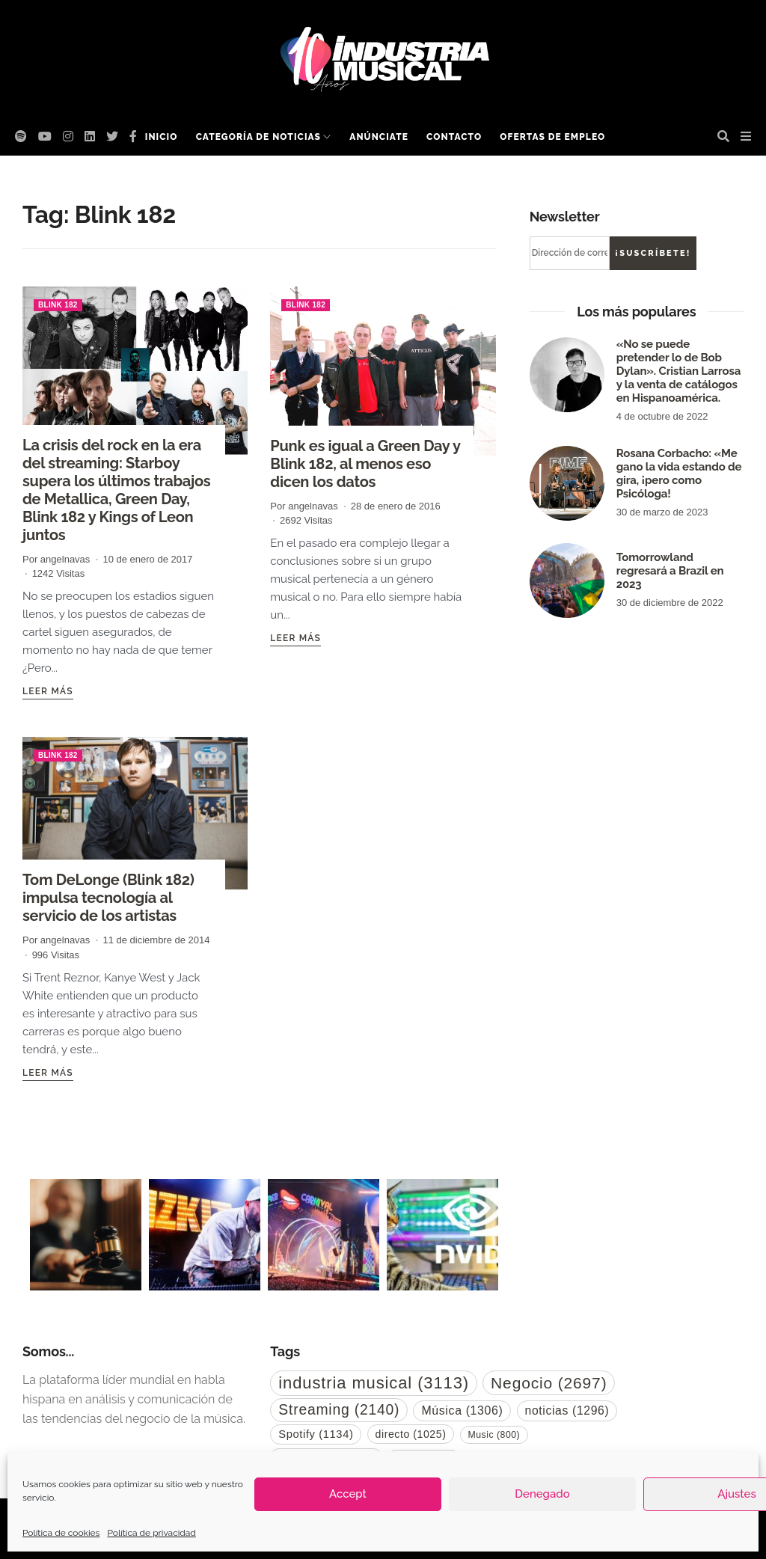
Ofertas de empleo (552, 137)
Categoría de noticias (258, 137)
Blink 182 (58, 305)
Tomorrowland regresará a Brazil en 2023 (670, 571)
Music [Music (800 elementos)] (494, 1435)
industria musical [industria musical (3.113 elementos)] (373, 1382)
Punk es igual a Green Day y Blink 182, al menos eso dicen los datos (365, 464)
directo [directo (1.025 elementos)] (411, 1434)
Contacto (454, 137)
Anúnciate (378, 137)
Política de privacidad (151, 1533)
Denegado (542, 1494)
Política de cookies (60, 1533)
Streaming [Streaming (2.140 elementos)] (338, 1409)
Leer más (47, 691)
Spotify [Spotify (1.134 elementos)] (315, 1434)
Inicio (161, 137)
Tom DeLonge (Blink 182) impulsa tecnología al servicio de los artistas (108, 898)
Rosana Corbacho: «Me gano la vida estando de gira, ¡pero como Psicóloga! (679, 473)
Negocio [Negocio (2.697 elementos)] (549, 1382)
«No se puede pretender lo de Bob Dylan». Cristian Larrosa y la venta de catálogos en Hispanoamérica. (678, 371)
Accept (348, 1494)
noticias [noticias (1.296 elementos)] (567, 1410)
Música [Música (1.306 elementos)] (462, 1410)
